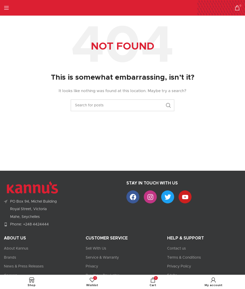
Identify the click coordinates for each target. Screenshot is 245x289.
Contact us (176, 248)
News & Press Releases (24, 266)
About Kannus (16, 248)
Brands (10, 257)
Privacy (92, 266)
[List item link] (61, 224)
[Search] (122, 105)
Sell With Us (96, 248)
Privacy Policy (179, 266)
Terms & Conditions (184, 257)
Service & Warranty (102, 257)
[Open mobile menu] (6, 8)
